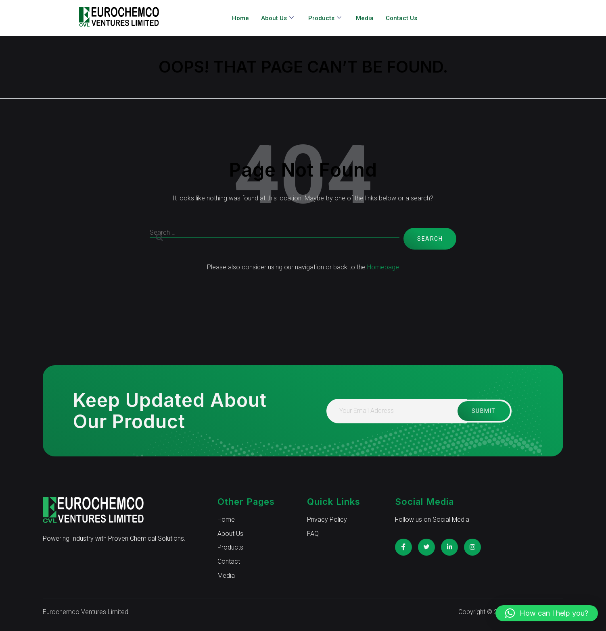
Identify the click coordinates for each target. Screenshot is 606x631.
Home (240, 18)
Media (365, 18)
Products (324, 18)
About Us (277, 18)
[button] (546, 613)
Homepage (383, 267)
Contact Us (401, 18)
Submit (481, 411)
